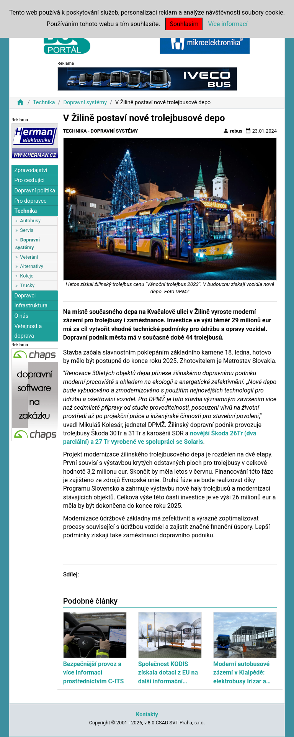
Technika (44, 102)
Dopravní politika (34, 190)
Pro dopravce (30, 201)
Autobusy (30, 220)
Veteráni (29, 257)
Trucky (27, 285)
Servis (26, 230)
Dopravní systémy (85, 102)
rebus (233, 131)
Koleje (26, 276)
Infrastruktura (30, 305)
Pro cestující (29, 180)
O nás (21, 316)
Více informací (227, 24)
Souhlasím (184, 24)
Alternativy (31, 266)
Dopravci (25, 295)
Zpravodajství (30, 170)
